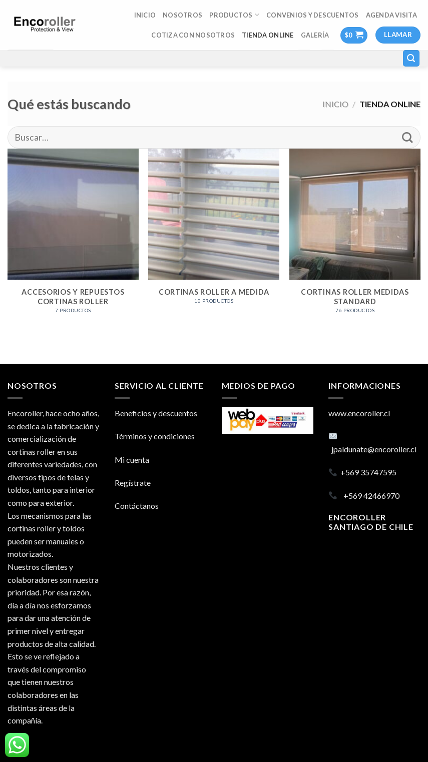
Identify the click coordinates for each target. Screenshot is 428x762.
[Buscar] (411, 58)
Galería (315, 35)
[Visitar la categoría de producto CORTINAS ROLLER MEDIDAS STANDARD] (354, 236)
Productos (234, 15)
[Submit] (407, 137)
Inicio (335, 104)
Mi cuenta (132, 459)
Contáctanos (137, 505)
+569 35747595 (368, 472)
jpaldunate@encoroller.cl (373, 449)
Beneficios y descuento (154, 413)
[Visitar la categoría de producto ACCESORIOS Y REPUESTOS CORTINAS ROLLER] (73, 236)
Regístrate (133, 482)
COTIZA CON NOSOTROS (193, 35)
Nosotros (182, 15)
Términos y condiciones (155, 436)
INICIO (145, 15)
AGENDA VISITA (391, 15)
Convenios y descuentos (312, 15)
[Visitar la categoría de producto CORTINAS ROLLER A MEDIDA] (213, 232)
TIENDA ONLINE (267, 35)
